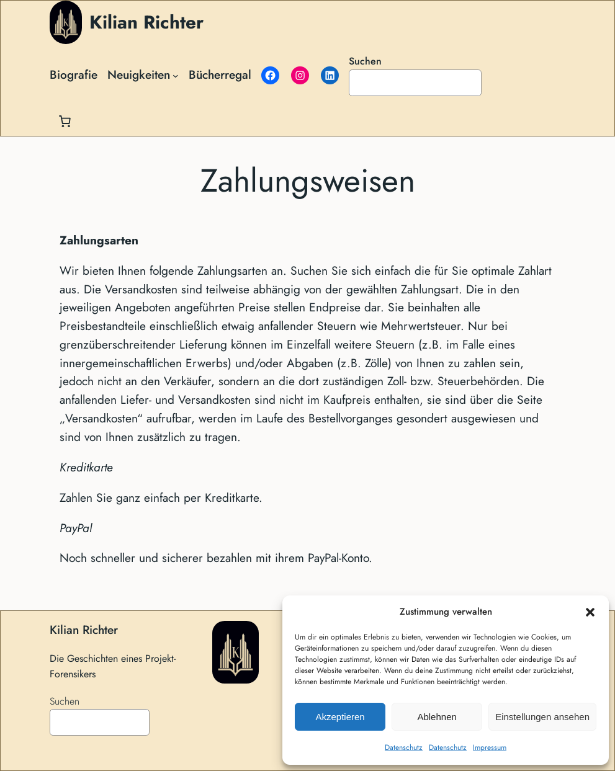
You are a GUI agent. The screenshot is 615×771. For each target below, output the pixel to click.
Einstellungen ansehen (542, 716)
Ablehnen (436, 716)
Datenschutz (404, 747)
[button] (590, 612)
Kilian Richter (146, 22)
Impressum (489, 747)
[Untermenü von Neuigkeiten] (176, 75)
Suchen (365, 61)
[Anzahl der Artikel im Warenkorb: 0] (64, 121)
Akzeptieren (339, 716)
